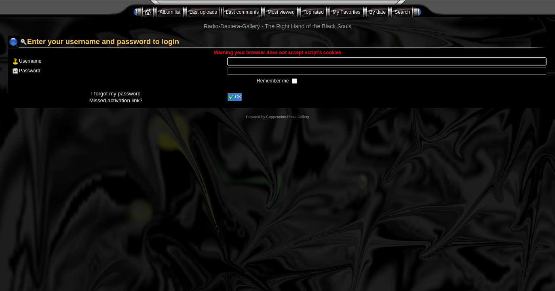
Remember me (273, 81)
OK (234, 97)
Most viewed (281, 12)
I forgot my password (115, 94)
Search (402, 12)
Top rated (314, 12)
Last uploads (203, 12)
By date (377, 12)
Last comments (242, 12)
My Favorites (347, 12)
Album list (170, 12)
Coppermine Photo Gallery (287, 117)
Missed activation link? (116, 100)
